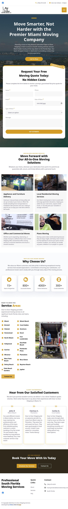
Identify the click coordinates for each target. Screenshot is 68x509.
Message (34, 122)
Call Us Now (34, 59)
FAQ (32, 493)
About (32, 487)
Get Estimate (34, 132)
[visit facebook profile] (2, 2)
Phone (48, 92)
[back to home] (6, 10)
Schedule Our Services (26, 466)
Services (33, 490)
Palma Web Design (15, 505)
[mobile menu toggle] (64, 9)
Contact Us (8, 376)
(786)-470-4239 (40, 3)
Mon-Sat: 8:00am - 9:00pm (58, 3)
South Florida (49, 491)
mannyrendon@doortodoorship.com (55, 488)
